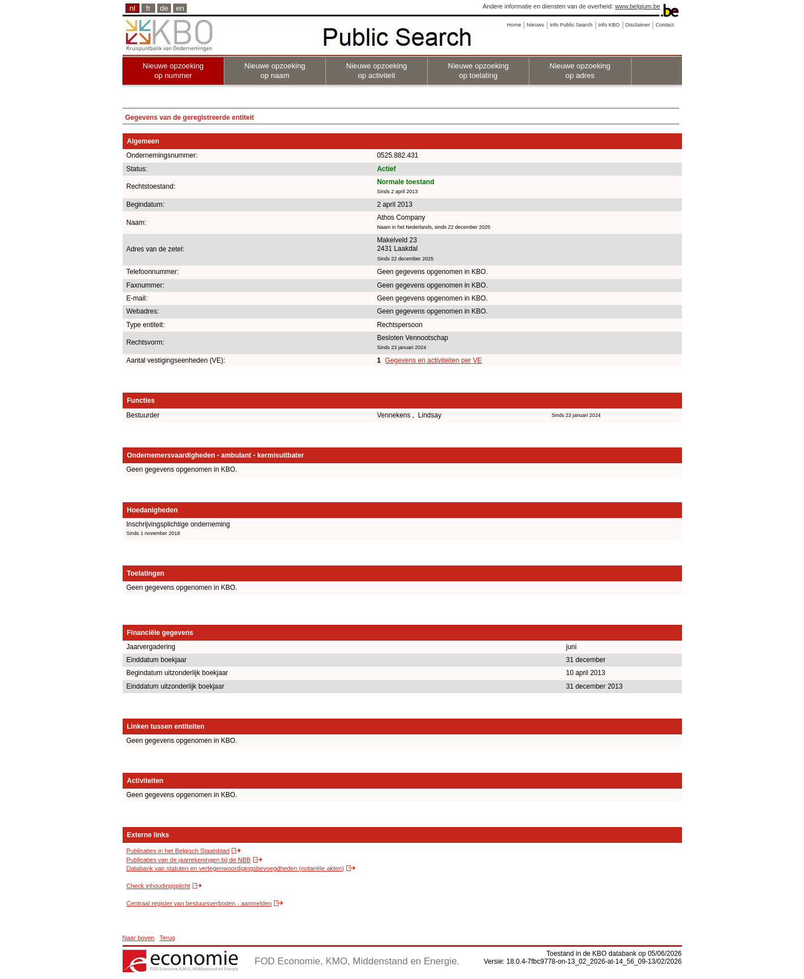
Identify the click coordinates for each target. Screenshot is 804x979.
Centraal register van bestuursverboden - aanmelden (199, 903)
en (180, 8)
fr (148, 8)
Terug (167, 937)
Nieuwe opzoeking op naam (275, 71)
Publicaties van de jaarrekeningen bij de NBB (189, 859)
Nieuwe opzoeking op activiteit (376, 71)
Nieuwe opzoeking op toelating (478, 71)
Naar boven (139, 937)
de (164, 8)
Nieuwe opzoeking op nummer (173, 71)
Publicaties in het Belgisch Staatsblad (178, 850)
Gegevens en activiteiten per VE (433, 360)
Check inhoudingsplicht (158, 885)
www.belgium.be (637, 6)
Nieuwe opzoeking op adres (580, 71)
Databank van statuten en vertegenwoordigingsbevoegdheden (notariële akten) (235, 868)
